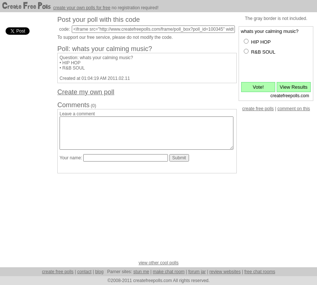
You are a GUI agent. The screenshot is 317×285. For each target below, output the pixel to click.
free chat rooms (260, 271)
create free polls (258, 108)
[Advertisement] (26, 147)
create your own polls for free (82, 7)
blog (99, 271)
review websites (225, 271)
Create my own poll (85, 92)
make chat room (169, 271)
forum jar (197, 271)
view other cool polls (159, 262)
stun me (141, 271)
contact (84, 271)
